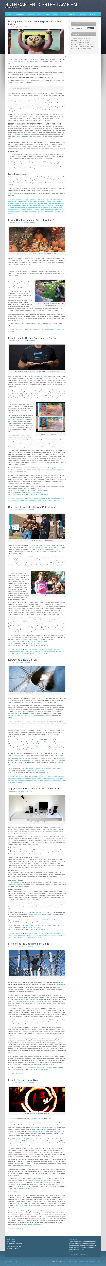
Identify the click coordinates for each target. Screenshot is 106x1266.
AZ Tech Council (59, 748)
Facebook (21, 490)
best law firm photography (50, 201)
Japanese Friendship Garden (16, 755)
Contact (92, 14)
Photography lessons (38, 209)
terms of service (84, 1254)
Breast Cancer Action (57, 549)
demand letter (32, 203)
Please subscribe (13, 193)
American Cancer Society (38, 649)
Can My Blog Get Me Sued (40, 1131)
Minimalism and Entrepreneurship (48, 935)
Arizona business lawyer (38, 776)
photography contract (13, 209)
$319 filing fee (14, 439)
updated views (61, 984)
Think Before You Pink (41, 653)
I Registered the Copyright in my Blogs (28, 943)
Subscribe (83, 14)
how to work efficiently (19, 935)
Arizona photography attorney (34, 201)
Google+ (15, 490)
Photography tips (49, 209)
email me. (45, 490)
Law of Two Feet (12, 780)
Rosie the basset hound (58, 329)
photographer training (57, 207)
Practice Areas (19, 14)
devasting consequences (22, 134)
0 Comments (28, 27)
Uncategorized (40, 199)
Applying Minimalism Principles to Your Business (33, 788)
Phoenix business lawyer (48, 205)
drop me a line (26, 760)
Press (63, 14)
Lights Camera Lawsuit (35, 205)
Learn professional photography (20, 205)
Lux (35, 723)
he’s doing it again (56, 398)
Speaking (31, 14)
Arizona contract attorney (19, 201)
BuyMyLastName (36, 498)
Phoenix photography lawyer (19, 207)
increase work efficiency (32, 935)
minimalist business (19, 937)
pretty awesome (41, 470)
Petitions (44, 651)
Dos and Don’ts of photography (56, 203)
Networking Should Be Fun (22, 659)
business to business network (29, 778)
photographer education (34, 207)
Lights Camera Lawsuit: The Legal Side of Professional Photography (35, 179)
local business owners (39, 715)
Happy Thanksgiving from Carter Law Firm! (31, 220)
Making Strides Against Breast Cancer (41, 547)
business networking (58, 776)
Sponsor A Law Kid (21, 1001)
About (9, 14)
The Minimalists (48, 920)
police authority (51, 651)
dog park (60, 755)
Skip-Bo (35, 744)
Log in (99, 1261)
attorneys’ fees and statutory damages (25, 1205)
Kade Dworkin (43, 376)
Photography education (26, 209)
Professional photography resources (30, 211)
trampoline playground (34, 746)
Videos (55, 14)
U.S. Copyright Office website (30, 1008)
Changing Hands (33, 748)
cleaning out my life (54, 827)
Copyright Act (28, 1139)
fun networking (51, 778)
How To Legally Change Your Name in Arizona (32, 338)
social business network (59, 780)
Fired (55, 1131)
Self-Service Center (13, 419)
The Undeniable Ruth (32, 999)
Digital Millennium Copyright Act (33, 1224)
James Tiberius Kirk (13, 394)
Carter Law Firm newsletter (33, 492)
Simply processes (60, 852)
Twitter (10, 490)
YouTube (27, 490)
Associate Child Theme (68, 1261)
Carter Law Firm (20, 203)
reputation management (47, 211)
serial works (27, 1165)
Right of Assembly (60, 651)
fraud (9, 205)
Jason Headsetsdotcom (27, 398)
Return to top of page (11, 1261)
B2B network (48, 776)
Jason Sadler (40, 500)
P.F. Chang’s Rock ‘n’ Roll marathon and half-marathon (43, 618)
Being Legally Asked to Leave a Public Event (31, 507)
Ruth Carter (20, 27)
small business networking (45, 780)
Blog (39, 14)
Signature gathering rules (28, 653)
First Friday (39, 755)
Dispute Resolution (42, 203)
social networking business (15, 782)
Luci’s (29, 723)
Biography (72, 14)
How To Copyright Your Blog (23, 1080)
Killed (60, 1131)
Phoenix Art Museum (25, 750)
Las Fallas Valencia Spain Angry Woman (20, 56)
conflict (26, 203)
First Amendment (15, 651)
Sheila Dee (18, 653)
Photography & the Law (29, 199)
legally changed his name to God (55, 394)
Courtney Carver (56, 865)
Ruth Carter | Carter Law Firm (41, 4)
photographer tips (46, 207)
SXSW (33, 937)
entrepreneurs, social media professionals (20, 715)
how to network (60, 778)
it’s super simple (27, 419)
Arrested (50, 1131)
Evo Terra (33, 376)
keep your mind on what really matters (39, 914)
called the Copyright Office (35, 1180)
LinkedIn (33, 490)
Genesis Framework (83, 1261)
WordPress (93, 1261)
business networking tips (14, 778)
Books (47, 14)
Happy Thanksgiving (46, 329)
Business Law (18, 199)
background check (57, 447)
